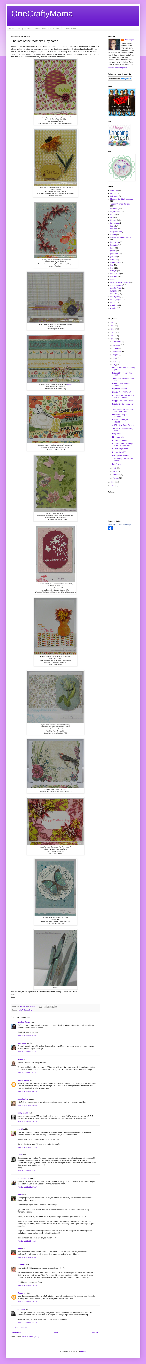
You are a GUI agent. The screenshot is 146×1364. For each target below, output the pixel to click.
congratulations (116, 232)
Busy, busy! (116, 434)
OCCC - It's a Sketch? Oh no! (123, 425)
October (116, 348)
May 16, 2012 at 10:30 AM (27, 1105)
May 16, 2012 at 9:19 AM (27, 1073)
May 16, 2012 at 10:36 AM (27, 1122)
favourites (114, 245)
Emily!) (69, 384)
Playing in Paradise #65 (121, 455)
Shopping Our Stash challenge (121, 199)
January (116, 478)
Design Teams (24, 28)
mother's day (22, 1010)
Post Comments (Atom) (30, 1336)
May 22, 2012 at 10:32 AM (27, 1323)
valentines (114, 305)
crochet (113, 235)
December (117, 342)
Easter (112, 193)
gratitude (113, 257)
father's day (114, 242)
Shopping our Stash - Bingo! (122, 401)
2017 (113, 323)
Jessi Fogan (129, 40)
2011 (113, 482)
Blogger (83, 1351)
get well (113, 251)
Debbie (20, 1059)
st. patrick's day (116, 288)
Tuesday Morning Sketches (120, 204)
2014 (113, 332)
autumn (113, 214)
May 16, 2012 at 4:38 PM (27, 1171)
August (115, 355)
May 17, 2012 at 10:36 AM (27, 1285)
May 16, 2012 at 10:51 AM (27, 1147)
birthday (113, 220)
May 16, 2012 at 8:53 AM (27, 1052)
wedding (113, 308)
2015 (113, 329)
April (115, 468)
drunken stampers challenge (120, 237)
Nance (20, 1195)
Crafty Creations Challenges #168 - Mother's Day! (122, 445)
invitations (114, 259)
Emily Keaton (23, 1113)
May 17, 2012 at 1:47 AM (27, 1241)
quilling (29, 1010)
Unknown (21, 1293)
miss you (113, 271)
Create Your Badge (124, 524)
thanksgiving (115, 297)
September (117, 352)
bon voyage (114, 223)
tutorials (113, 302)
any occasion (115, 212)
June (115, 361)
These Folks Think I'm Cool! (47, 28)
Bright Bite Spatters (119, 389)
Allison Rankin (23, 1080)
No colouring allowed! (120, 449)
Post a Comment (21, 1328)
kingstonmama (23, 1178)
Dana (20, 1249)
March (115, 471)
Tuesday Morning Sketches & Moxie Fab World (123, 410)
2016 (113, 326)
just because (115, 262)
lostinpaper (22, 1043)
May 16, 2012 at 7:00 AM (27, 1035)
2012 (113, 339)
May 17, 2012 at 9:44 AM (27, 1257)
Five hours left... (118, 437)
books (112, 226)
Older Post (95, 1332)
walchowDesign (24, 1022)
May (114, 365)
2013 (113, 336)
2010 (113, 485)
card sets (113, 229)
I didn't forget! (117, 464)
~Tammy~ (21, 1265)
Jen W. (20, 1129)
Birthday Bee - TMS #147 (121, 392)
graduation (114, 254)
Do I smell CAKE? (119, 452)
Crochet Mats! (70, 28)
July (114, 358)
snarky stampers (116, 285)
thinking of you (115, 299)
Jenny (20, 1155)
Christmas (114, 190)
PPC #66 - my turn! (119, 440)
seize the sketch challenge (120, 282)
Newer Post (16, 1332)
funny (112, 248)
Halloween (114, 196)
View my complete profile (117, 68)
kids (111, 265)
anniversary (114, 209)
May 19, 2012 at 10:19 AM (27, 1302)
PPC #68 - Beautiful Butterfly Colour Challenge (123, 396)
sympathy (113, 291)
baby (112, 217)
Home (11, 28)
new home (114, 277)
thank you (114, 294)
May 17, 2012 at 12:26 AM (27, 1187)
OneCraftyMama (42, 13)
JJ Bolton (21, 1309)
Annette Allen (23, 1099)
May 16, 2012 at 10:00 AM (27, 1091)
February (116, 475)
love (111, 268)
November (117, 345)
